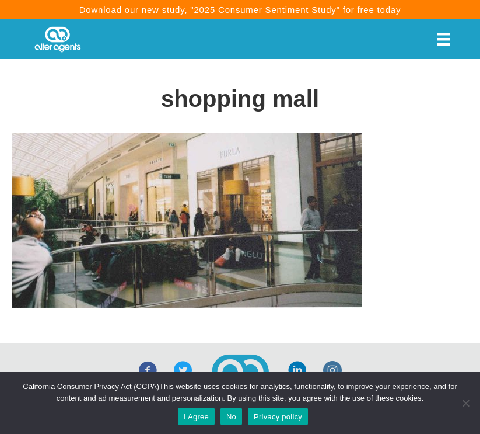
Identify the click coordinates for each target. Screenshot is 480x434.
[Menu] (443, 39)
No (231, 416)
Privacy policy (278, 416)
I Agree (196, 416)
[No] (465, 403)
